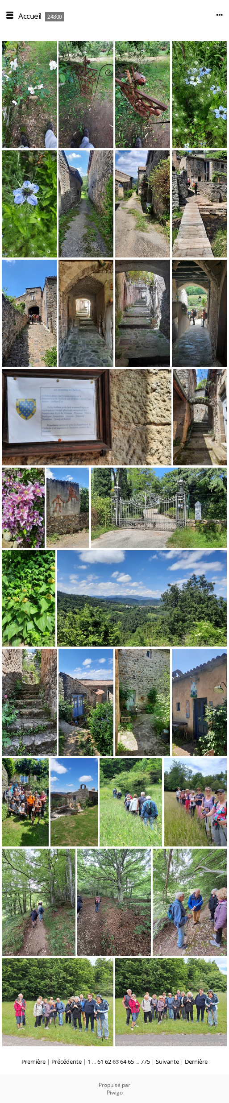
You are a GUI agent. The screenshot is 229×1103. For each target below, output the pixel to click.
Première (33, 1061)
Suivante (167, 1061)
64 (123, 1061)
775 (145, 1061)
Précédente (66, 1061)
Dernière (196, 1061)
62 (108, 1061)
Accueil (30, 16)
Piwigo (115, 1092)
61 (100, 1061)
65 (131, 1061)
